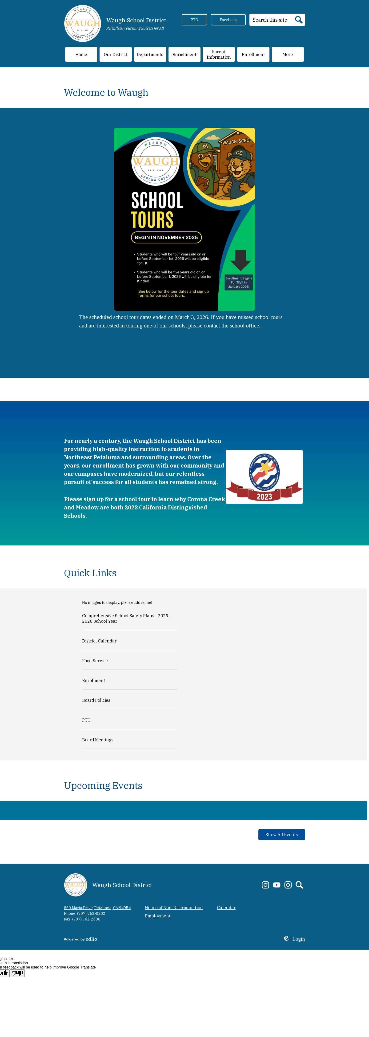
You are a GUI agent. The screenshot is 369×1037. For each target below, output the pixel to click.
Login (294, 939)
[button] (116, 54)
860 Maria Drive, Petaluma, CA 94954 (97, 907)
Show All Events (281, 834)
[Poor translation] (17, 973)
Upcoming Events (103, 785)
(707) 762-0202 (91, 913)
